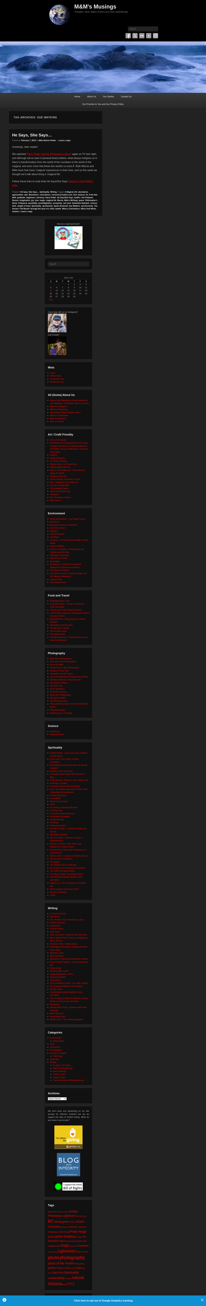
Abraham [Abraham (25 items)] (52, 1212)
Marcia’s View (76, 181)
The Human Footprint (59, 570)
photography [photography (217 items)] (72, 1257)
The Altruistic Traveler (59, 628)
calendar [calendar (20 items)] (64, 1227)
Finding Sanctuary (58, 795)
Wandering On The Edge (61, 713)
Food (52, 1044)
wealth (58, 209)
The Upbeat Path (57, 634)
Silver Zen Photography (60, 695)
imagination (25, 200)
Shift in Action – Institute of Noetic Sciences (69, 856)
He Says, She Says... (29, 192)
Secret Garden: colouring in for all (65, 479)
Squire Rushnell (61, 206)
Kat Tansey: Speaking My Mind (64, 807)
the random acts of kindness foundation (67, 868)
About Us (91, 96)
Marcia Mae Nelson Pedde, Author (65, 412)
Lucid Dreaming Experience (62, 813)
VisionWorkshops (57, 710)
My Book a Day (57, 953)
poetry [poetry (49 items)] (52, 1267)
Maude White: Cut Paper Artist (63, 464)
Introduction (55, 1047)
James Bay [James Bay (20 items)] (52, 1252)
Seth (14, 206)
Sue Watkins (74, 206)
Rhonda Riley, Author (59, 971)
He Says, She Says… (32, 135)
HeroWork (54, 537)
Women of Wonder (58, 892)
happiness (30, 197)
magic (42, 200)
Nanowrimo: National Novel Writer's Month (69, 959)
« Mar (50, 299)
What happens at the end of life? (64, 889)
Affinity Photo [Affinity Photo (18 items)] (81, 1216)
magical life (51, 200)
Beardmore (34, 195)
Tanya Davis (55, 980)
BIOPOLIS (54, 522)
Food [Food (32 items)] (66, 1232)
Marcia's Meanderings (63, 1068)
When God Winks (88, 209)
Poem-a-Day (55, 968)
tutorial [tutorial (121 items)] (78, 1277)
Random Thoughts (58, 1053)
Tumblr (148, 35)
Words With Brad (57, 1016)
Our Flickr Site (56, 686)
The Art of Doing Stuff (59, 485)
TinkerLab (54, 494)
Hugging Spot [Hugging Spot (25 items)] (54, 1246)
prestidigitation (45, 203)
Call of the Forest (57, 528)
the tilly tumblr (56, 989)
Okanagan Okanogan (59, 555)
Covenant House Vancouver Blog (65, 786)
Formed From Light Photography (64, 667)
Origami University (58, 476)
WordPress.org (56, 382)
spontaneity (47, 206)
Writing (53, 192)
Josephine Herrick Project (61, 673)
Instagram (155, 35)
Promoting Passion (58, 692)
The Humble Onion (58, 631)
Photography (55, 1050)
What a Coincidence (71, 209)
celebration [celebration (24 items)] (73, 1227)
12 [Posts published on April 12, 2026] (51, 290)
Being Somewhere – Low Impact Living (67, 519)
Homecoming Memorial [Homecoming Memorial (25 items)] (76, 1241)
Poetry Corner (59, 1077)
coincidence (45, 195)
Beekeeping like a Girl (59, 601)
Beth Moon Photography (61, 658)
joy (32, 200)
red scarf (67, 203)
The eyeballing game (59, 488)
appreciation (17, 195)
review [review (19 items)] (73, 1268)
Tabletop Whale (57, 734)
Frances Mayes (57, 928)
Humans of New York (59, 671)
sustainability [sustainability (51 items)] (56, 1278)
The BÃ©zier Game (58, 701)
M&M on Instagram (58, 406)
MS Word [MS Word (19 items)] (84, 1252)
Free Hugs (57, 1056)
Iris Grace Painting (58, 461)
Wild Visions (55, 500)
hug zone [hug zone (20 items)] (73, 1246)
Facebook (128, 35)
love (37, 200)
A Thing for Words (58, 913)
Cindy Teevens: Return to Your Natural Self (69, 780)
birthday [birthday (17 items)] (73, 1222)
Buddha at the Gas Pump (61, 771)
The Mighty (55, 862)
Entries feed (55, 376)
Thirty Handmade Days (60, 491)
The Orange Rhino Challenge (63, 865)
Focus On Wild (56, 664)
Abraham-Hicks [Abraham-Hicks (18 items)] (62, 1212)
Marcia (60, 200)
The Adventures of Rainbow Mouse (68, 1080)
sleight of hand (23, 206)
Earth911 (54, 531)
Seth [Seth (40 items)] (78, 1267)
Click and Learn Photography (63, 661)
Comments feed (57, 379)
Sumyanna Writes (58, 698)
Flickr (141, 35)
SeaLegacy (55, 561)
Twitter (135, 35)
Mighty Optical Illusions (60, 467)
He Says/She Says (65, 197)
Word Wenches (57, 1013)
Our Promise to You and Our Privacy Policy (103, 104)
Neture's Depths (57, 546)
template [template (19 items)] (68, 1278)
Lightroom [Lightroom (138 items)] (66, 1251)
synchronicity (87, 206)
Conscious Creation (58, 783)
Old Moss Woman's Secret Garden (65, 680)
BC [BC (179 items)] (51, 1221)
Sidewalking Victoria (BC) (61, 625)
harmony (40, 197)
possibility (32, 203)
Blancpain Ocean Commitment (63, 525)
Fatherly (53, 455)
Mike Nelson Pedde (47, 140)
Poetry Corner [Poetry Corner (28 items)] (63, 1268)
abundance (83, 192)
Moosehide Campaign (59, 816)
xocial (52, 895)
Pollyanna (22, 203)
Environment (55, 1038)
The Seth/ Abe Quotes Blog (62, 871)
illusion (15, 200)
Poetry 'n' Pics (59, 1074)
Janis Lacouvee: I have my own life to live (68, 935)
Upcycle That (56, 579)
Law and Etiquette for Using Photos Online (69, 677)
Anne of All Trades (58, 440)
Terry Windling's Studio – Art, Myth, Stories (69, 983)
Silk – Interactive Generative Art (64, 482)
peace (81, 200)
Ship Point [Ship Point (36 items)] (58, 1272)
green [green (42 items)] (51, 1236)
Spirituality (44, 192)
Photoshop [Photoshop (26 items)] (79, 1264)
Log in (52, 373)
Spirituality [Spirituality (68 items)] (71, 1272)
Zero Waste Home (58, 582)
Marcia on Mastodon (59, 415)
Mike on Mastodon (58, 418)
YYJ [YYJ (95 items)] (71, 1284)
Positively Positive (58, 825)
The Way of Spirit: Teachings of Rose (66, 874)
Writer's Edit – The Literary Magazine (66, 1019)
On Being (54, 822)
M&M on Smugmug (58, 409)
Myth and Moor (56, 956)
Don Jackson (79, 195)
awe (26, 195)
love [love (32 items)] (78, 1251)
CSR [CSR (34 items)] (60, 1232)
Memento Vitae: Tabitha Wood (63, 944)
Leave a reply (65, 140)
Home (77, 96)
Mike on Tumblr (57, 421)
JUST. (52, 804)
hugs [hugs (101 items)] (65, 1245)
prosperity (57, 203)
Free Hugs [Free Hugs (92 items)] (78, 1231)
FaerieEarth (55, 926)
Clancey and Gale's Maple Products (66, 610)
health (77, 197)
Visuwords (54, 1004)
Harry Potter (50, 197)
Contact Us (126, 96)
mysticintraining (57, 819)
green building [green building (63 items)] (65, 1236)
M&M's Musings (95, 6)
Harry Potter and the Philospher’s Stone (49, 154)
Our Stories (108, 96)
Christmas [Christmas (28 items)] (53, 1232)
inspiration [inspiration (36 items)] (83, 1245)
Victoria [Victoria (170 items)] (55, 1283)
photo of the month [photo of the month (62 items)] (61, 1263)
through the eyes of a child (42, 209)
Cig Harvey (55, 916)
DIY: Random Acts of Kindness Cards (66, 919)
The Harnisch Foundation (61, 859)
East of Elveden (57, 534)
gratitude (21, 197)
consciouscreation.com (61, 195)
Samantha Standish (80, 203)
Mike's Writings (71, 200)
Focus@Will (55, 798)
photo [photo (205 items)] (53, 1257)
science (93, 203)
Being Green (58, 1041)
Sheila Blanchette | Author (61, 974)
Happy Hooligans (57, 458)
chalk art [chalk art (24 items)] (82, 1227)
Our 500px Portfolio (58, 683)
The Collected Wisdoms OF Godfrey (66, 986)
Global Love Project (58, 801)
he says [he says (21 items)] (79, 1237)
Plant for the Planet (58, 558)
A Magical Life (71, 192)
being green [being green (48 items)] (61, 1221)
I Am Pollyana (87, 197)
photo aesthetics (57, 689)
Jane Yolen (55, 932)
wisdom (15, 211)
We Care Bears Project (60, 497)
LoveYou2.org (56, 810)
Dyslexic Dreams (57, 922)
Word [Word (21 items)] (65, 1284)
